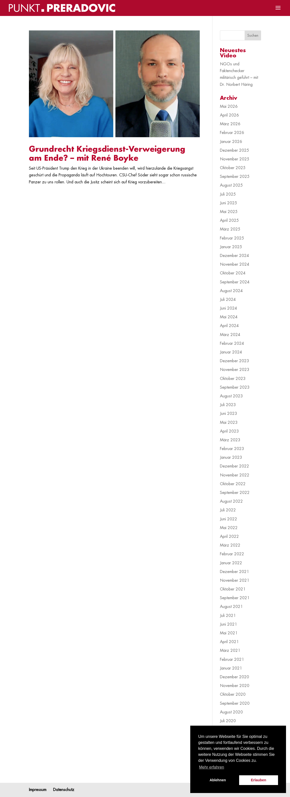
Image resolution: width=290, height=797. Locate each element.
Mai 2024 (229, 317)
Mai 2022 (229, 528)
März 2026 (230, 124)
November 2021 (234, 580)
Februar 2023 (232, 449)
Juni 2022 (228, 519)
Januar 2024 (231, 352)
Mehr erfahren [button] (211, 767)
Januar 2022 (231, 563)
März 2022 (230, 545)
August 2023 (231, 396)
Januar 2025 (231, 247)
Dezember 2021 (234, 572)
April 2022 (229, 537)
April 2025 (229, 221)
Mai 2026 (229, 107)
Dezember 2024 (234, 256)
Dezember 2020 (234, 677)
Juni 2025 (228, 203)
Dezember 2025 (234, 150)
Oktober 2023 (233, 379)
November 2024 (234, 264)
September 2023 (235, 387)
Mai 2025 (229, 212)
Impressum (37, 790)
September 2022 (235, 493)
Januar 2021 (231, 668)
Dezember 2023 (234, 361)
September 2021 (235, 598)
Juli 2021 (228, 616)
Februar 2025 (232, 238)
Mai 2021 (229, 633)
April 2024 (229, 326)
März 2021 (230, 651)
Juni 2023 (228, 414)
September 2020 (235, 703)
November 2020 (234, 686)
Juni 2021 (228, 624)
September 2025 (235, 177)
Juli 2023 (228, 405)
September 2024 (235, 282)
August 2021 (231, 607)
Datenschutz (63, 790)
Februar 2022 (232, 554)
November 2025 (234, 159)
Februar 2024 (232, 343)
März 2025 (230, 229)
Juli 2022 (228, 510)
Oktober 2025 (233, 168)
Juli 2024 (228, 300)
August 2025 (231, 185)
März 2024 (230, 335)
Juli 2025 (228, 194)
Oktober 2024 (233, 273)
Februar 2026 (232, 133)
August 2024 (231, 291)
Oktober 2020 (233, 694)
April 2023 (229, 431)
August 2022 (231, 501)
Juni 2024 (228, 308)
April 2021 (229, 642)
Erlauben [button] (258, 780)
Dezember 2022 (234, 466)
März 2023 (230, 440)
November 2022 (234, 475)
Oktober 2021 (233, 589)
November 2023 (234, 370)
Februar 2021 (232, 660)
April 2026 (229, 115)
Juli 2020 (228, 721)
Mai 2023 (229, 423)
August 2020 (231, 712)
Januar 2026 (231, 142)
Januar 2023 (231, 457)
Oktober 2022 (233, 484)
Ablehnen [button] (217, 780)
